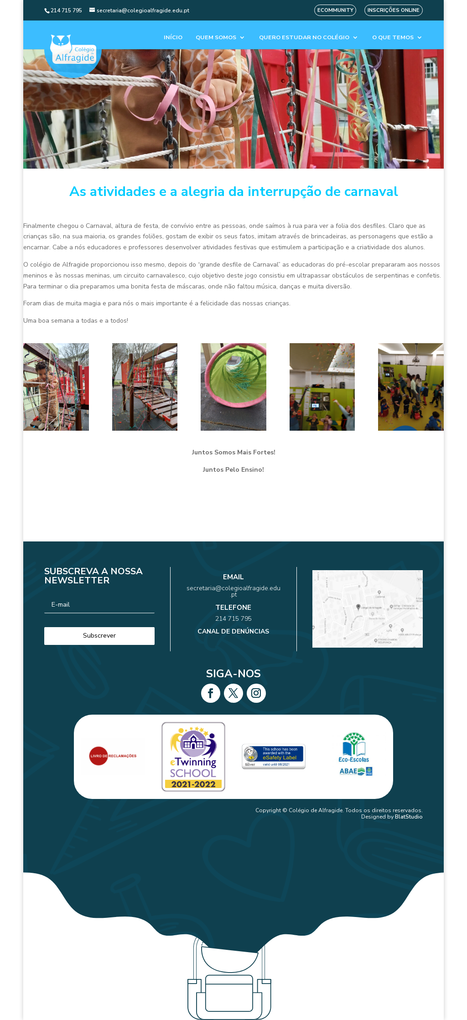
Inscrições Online (394, 10)
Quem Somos (216, 37)
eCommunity (335, 10)
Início (173, 37)
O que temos (393, 37)
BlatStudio (409, 816)
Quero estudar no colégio (304, 37)
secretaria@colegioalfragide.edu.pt (233, 598)
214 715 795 (233, 614)
